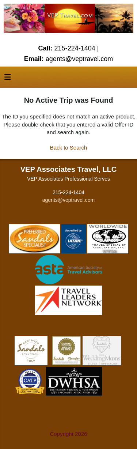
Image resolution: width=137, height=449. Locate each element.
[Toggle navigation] (8, 79)
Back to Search (68, 147)
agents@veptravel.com (68, 200)
